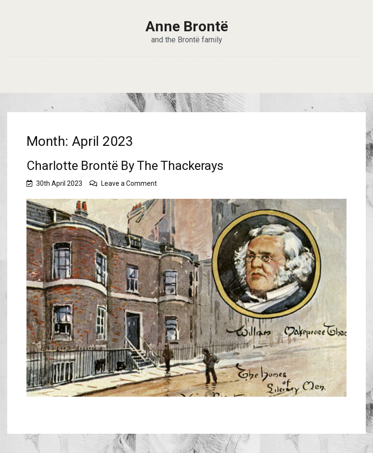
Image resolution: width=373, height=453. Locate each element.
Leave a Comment (129, 183)
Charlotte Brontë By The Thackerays (124, 165)
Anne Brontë (186, 26)
